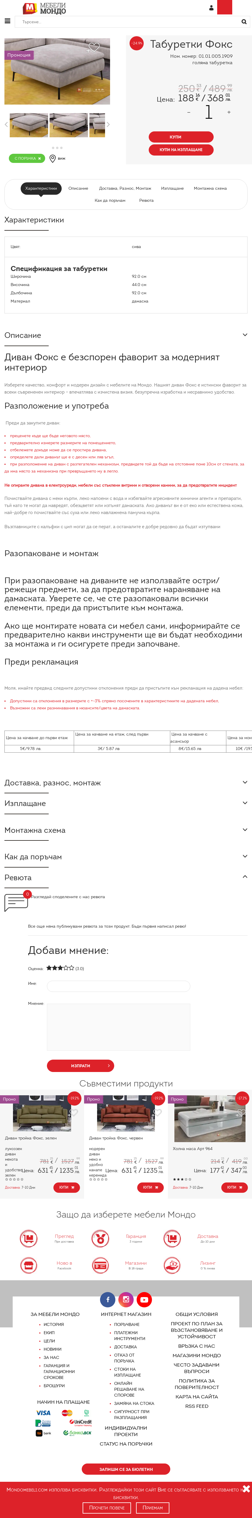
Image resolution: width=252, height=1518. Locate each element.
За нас (51, 1364)
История (54, 1331)
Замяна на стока (133, 1410)
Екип (49, 1339)
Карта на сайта (197, 1403)
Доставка (125, 1353)
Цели (49, 1347)
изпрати (91, 1071)
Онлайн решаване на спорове (129, 1395)
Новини (53, 1355)
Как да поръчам (110, 200)
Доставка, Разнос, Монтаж (125, 188)
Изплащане (172, 188)
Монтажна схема (209, 188)
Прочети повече (106, 1508)
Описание (79, 188)
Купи (66, 1193)
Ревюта (146, 200)
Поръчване (127, 1331)
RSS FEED (196, 1412)
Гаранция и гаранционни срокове (59, 1378)
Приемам (153, 1508)
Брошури (54, 1392)
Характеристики (42, 188)
